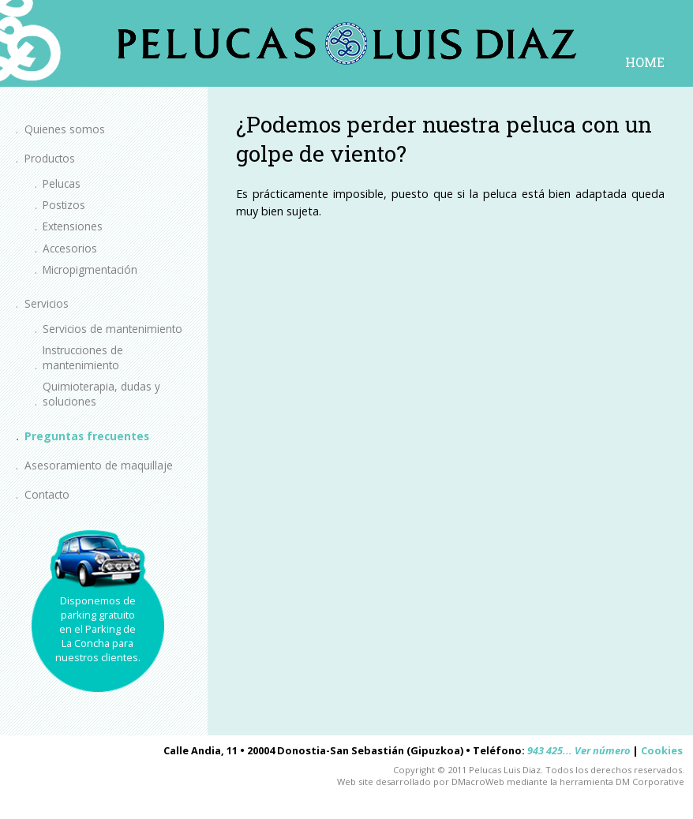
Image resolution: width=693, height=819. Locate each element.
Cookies (662, 750)
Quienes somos (64, 129)
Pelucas (62, 183)
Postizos (64, 204)
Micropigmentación (90, 269)
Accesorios (70, 248)
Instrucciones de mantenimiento (83, 357)
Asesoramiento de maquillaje (98, 465)
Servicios (46, 303)
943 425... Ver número (578, 750)
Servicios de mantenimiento (112, 328)
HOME (645, 62)
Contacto (46, 494)
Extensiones (73, 226)
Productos (49, 158)
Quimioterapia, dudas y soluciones (101, 394)
